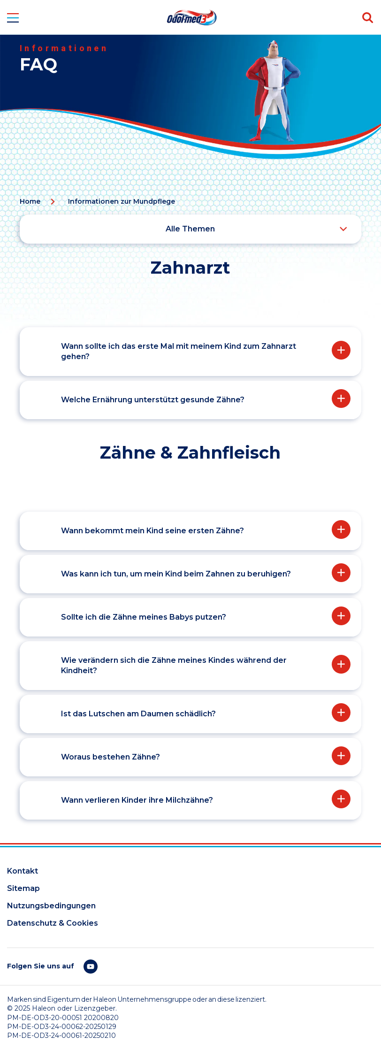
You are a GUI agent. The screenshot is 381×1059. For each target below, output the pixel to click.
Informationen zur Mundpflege (121, 201)
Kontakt (22, 871)
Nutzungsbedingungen (51, 905)
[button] (189, 351)
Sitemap (23, 888)
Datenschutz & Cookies (52, 923)
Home (30, 201)
